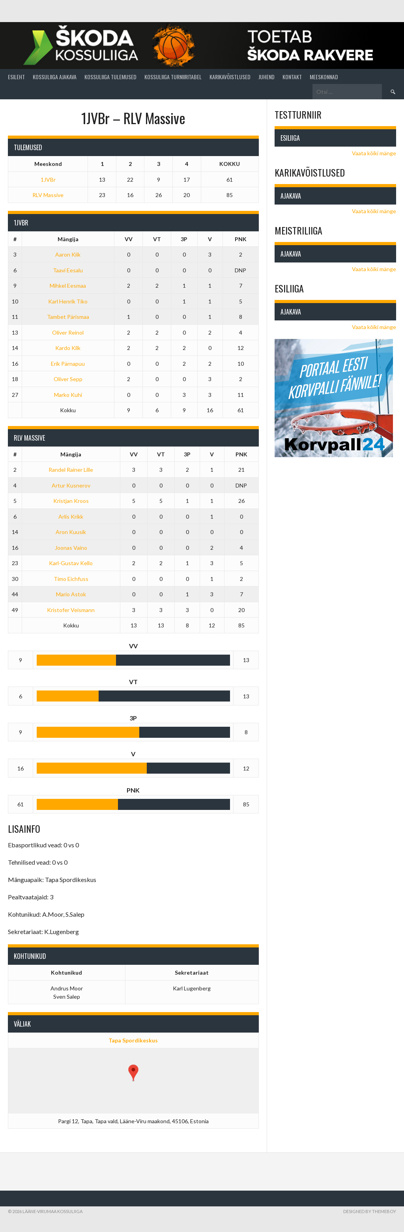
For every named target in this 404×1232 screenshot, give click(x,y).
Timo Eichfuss (71, 578)
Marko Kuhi (68, 394)
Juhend (266, 77)
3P (184, 239)
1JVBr (48, 179)
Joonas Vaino (71, 547)
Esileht (16, 77)
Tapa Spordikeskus (133, 1040)
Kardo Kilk (67, 347)
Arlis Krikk (70, 516)
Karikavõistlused (230, 77)
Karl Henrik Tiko (68, 301)
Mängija (68, 239)
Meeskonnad (324, 77)
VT (157, 239)
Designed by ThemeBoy (369, 1211)
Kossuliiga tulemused (110, 77)
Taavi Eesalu (68, 270)
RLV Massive (48, 195)
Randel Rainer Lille (71, 469)
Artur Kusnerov (71, 485)
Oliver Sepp (68, 379)
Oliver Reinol (68, 332)
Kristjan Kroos (71, 500)
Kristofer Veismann (71, 610)
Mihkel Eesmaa (68, 285)
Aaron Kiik (67, 254)
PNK (241, 239)
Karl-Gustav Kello (71, 563)
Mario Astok (71, 594)
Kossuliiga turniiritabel (173, 77)
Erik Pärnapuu (68, 363)
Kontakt (292, 77)
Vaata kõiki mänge (374, 153)
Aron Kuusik (71, 532)
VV (129, 239)
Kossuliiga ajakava (55, 77)
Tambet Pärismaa (68, 316)
